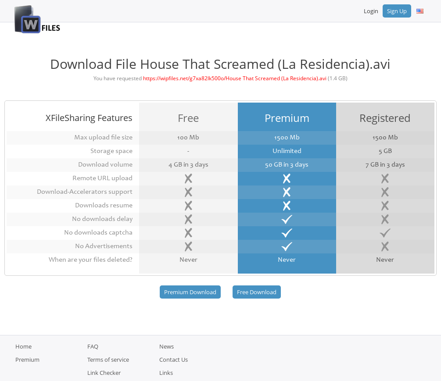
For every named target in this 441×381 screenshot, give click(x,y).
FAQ (92, 346)
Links (166, 373)
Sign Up (397, 11)
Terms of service (108, 359)
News (166, 346)
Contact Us (173, 359)
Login (371, 11)
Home (23, 346)
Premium (27, 359)
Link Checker (104, 373)
